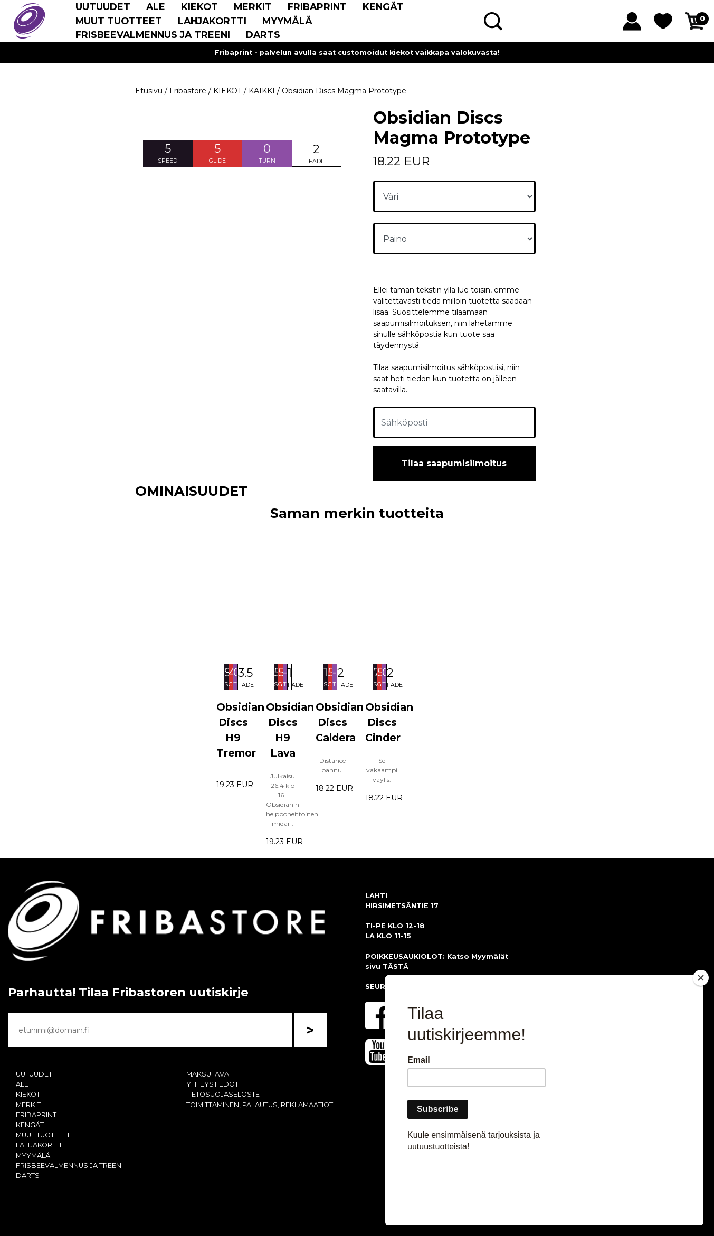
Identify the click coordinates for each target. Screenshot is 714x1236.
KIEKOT (199, 6)
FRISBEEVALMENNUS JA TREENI (152, 34)
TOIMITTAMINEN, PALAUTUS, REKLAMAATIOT (259, 1105)
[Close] (701, 1038)
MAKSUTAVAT (209, 1074)
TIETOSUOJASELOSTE (223, 1094)
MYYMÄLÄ (287, 20)
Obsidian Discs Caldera (340, 722)
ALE (155, 6)
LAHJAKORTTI (212, 20)
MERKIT (253, 6)
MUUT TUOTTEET (118, 20)
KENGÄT (383, 6)
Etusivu (149, 91)
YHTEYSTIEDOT (212, 1084)
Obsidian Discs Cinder (389, 722)
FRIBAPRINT (317, 6)
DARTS (263, 34)
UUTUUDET (102, 6)
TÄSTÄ (395, 966)
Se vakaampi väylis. (381, 770)
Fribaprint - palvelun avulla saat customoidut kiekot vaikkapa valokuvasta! (357, 52)
